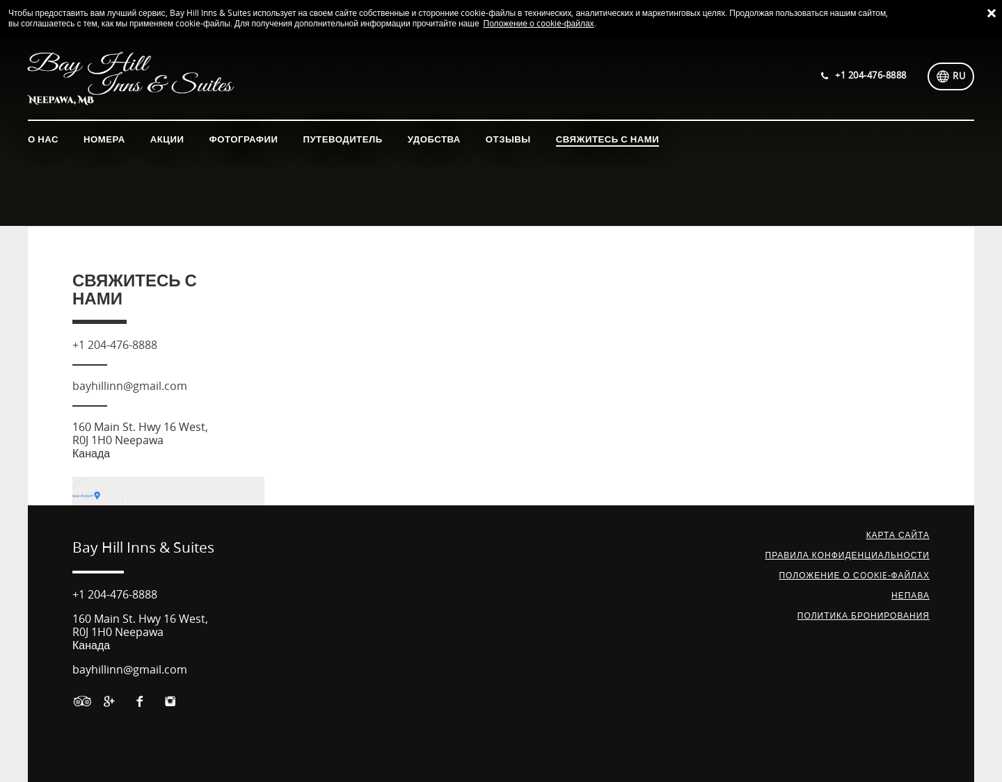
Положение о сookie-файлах (854, 575)
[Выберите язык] (951, 76)
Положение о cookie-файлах (539, 23)
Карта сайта (898, 535)
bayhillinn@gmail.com (129, 386)
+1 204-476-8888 (114, 345)
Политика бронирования (863, 616)
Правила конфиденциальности (847, 555)
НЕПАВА (910, 596)
